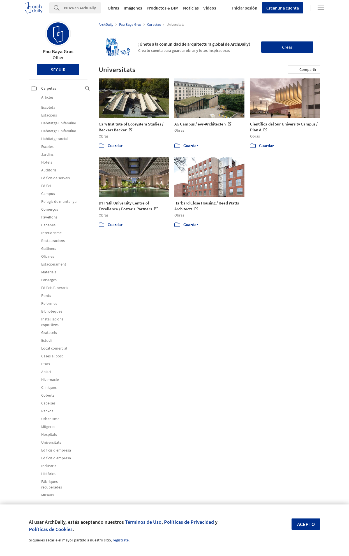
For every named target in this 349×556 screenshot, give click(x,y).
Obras (113, 8)
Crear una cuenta (282, 8)
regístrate (121, 540)
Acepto (306, 524)
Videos (209, 8)
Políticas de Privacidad (189, 522)
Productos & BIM (163, 8)
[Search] (82, 7)
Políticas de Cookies (51, 529)
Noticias (191, 8)
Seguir (58, 69)
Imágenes (133, 8)
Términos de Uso (143, 522)
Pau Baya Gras (58, 51)
